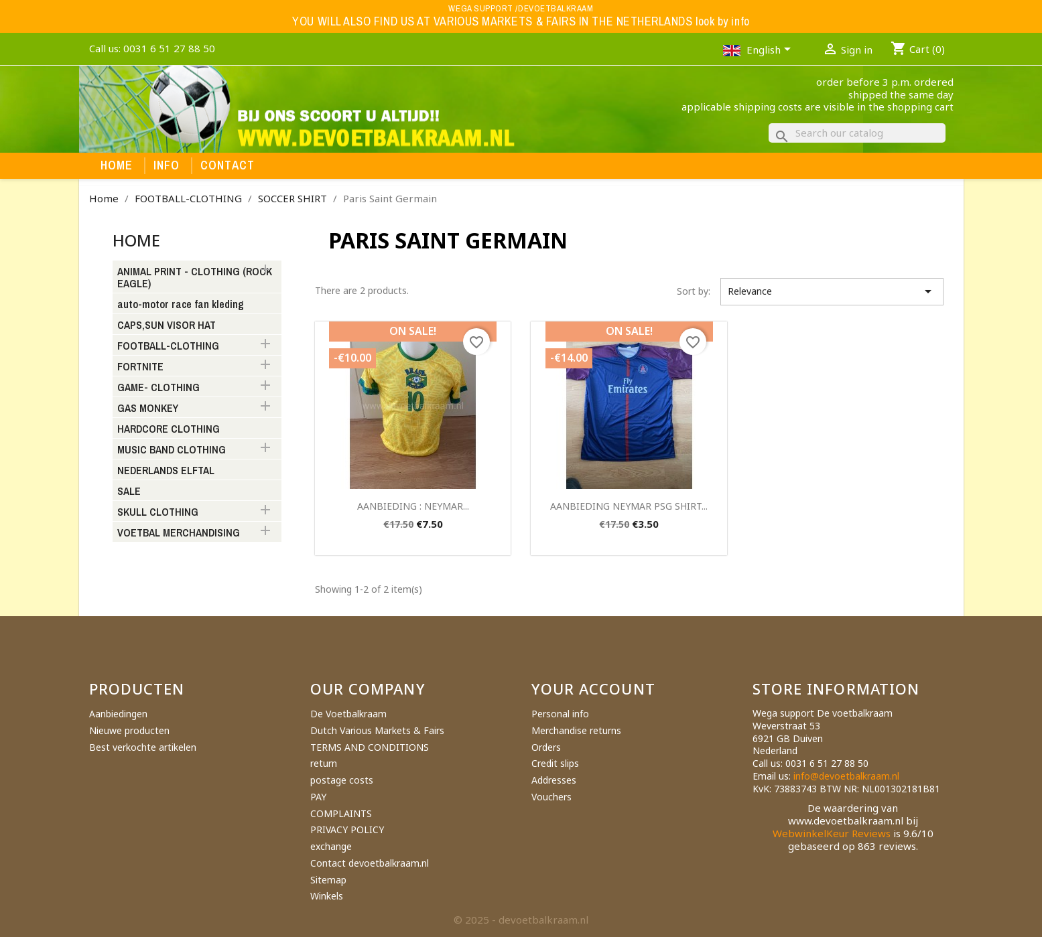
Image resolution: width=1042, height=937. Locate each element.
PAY (318, 796)
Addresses (553, 780)
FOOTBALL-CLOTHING (168, 346)
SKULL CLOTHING (157, 512)
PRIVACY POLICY (347, 829)
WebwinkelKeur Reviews (832, 833)
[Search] (857, 133)
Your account (593, 688)
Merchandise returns (576, 730)
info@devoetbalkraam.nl (846, 776)
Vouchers (551, 796)
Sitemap (328, 879)
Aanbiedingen (118, 713)
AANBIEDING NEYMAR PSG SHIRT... (629, 506)
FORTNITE (140, 367)
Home (117, 165)
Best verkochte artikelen (142, 747)
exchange (331, 846)
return (323, 763)
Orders (546, 747)
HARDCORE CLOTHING (168, 429)
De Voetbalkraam (348, 713)
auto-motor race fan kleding (180, 304)
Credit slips (555, 763)
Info (166, 165)
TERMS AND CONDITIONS (369, 747)
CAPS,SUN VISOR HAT (166, 325)
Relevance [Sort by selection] (832, 291)
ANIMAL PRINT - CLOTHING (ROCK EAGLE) (194, 278)
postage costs (341, 780)
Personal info (560, 713)
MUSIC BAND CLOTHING (171, 450)
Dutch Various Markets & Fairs (377, 730)
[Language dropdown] (770, 51)
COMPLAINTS (341, 813)
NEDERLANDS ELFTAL (165, 471)
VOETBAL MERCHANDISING (178, 533)
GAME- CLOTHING (158, 387)
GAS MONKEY (147, 408)
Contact (227, 165)
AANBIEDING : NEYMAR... (413, 506)
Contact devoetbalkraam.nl (369, 863)
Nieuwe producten (129, 730)
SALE (129, 491)
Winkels (326, 895)
